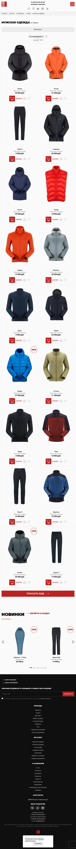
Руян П (19, 512)
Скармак (56, 149)
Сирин (56, 331)
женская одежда (56, 659)
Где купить (38, 773)
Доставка (38, 715)
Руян (56, 452)
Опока (56, 89)
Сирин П (56, 573)
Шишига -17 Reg (20, 657)
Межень (56, 270)
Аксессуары (38, 747)
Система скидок (38, 721)
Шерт (20, 331)
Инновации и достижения (38, 787)
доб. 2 (38, 819)
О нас (38, 768)
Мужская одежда (20, 91)
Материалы (38, 784)
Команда (38, 790)
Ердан (20, 391)
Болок (20, 210)
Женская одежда (38, 744)
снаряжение (20, 659)
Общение (38, 724)
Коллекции (38, 753)
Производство (38, 782)
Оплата (38, 713)
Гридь (56, 210)
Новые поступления (38, 758)
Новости (38, 779)
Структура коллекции (38, 729)
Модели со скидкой (38, 755)
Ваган (20, 89)
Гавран (19, 270)
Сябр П (19, 149)
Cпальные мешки (38, 750)
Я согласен (38, 843)
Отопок (56, 391)
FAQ (38, 727)
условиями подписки (44, 698)
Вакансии (38, 776)
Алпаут (19, 573)
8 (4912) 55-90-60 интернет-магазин (38, 3)
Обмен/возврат (38, 718)
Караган (56, 512)
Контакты (38, 770)
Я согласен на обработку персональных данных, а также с (26, 698)
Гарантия (38, 710)
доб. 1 (38, 814)
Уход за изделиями (38, 732)
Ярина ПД (56, 657)
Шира (20, 452)
